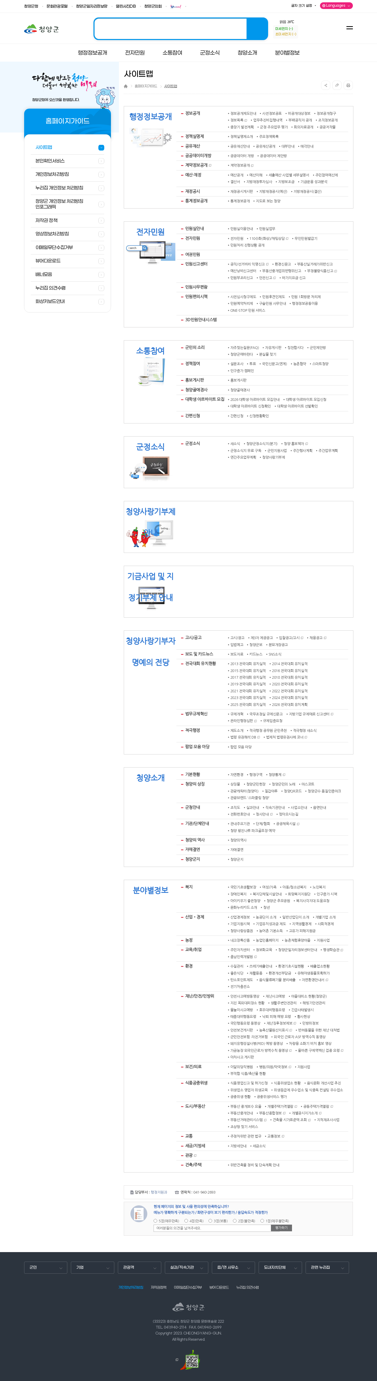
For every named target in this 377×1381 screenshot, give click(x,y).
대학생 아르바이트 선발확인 (297, 406)
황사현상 (303, 1016)
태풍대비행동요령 (243, 1016)
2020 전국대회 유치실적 (289, 684)
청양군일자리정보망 (91, 6)
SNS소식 (275, 654)
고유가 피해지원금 (302, 931)
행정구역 (255, 775)
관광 (189, 1155)
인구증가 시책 (327, 894)
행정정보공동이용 (305, 303)
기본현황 (192, 774)
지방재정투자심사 (259, 182)
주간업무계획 (328, 450)
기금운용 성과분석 (313, 182)
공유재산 (192, 146)
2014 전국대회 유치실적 (289, 664)
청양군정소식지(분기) (262, 444)
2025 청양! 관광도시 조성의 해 (181, 28)
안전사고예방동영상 (244, 996)
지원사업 (323, 940)
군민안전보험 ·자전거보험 (249, 1037)
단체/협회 (263, 824)
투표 (252, 364)
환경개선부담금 (280, 973)
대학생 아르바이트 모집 (204, 399)
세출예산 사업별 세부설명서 (289, 175)
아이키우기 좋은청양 (245, 901)
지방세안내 (238, 1146)
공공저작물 (327, 127)
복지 (189, 887)
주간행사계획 (302, 450)
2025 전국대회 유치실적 (248, 704)
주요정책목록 (268, 136)
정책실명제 (194, 136)
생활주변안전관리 (284, 1003)
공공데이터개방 (198, 156)
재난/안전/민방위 (199, 996)
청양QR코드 (292, 791)
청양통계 (275, 775)
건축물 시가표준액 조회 (290, 1120)
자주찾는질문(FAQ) (244, 347)
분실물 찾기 (267, 354)
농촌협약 (299, 364)
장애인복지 (238, 894)
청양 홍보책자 (294, 444)
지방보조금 (286, 182)
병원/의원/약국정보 (273, 1067)
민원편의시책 (196, 297)
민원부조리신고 (241, 278)
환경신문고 (283, 264)
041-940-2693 (204, 1192)
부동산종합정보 (270, 1113)
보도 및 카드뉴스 (199, 654)
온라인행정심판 (241, 721)
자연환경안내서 (313, 980)
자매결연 (192, 849)
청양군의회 (153, 6)
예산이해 (255, 175)
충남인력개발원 (241, 957)
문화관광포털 (56, 6)
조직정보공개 (327, 120)
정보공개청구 (326, 113)
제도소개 (236, 730)
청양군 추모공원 (278, 901)
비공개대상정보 (299, 113)
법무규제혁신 (196, 714)
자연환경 (236, 775)
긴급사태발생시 (302, 1010)
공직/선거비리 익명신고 (247, 264)
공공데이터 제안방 (273, 156)
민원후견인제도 (273, 297)
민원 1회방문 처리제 (306, 297)
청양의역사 (238, 840)
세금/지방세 (195, 1146)
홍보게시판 (194, 380)
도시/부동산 (195, 1106)
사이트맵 (170, 86)
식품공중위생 (196, 1083)
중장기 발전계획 (242, 127)
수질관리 (236, 966)
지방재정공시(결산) (308, 191)
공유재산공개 (265, 146)
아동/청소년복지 (294, 887)
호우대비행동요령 (272, 1010)
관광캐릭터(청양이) (244, 791)
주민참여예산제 (326, 175)
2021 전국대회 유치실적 (248, 691)
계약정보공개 (196, 165)
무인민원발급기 (306, 238)
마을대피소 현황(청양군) (309, 996)
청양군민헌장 (256, 784)
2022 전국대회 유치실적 (289, 691)
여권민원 (192, 254)
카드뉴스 (255, 654)
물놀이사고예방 (241, 1010)
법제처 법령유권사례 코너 (285, 737)
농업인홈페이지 (267, 940)
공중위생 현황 (240, 1097)
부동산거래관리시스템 (246, 1120)
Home (126, 86)
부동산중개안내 (241, 1113)
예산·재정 (193, 175)
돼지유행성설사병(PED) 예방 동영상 (256, 1043)
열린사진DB (126, 6)
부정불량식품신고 (320, 271)
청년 (266, 907)
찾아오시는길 (288, 814)
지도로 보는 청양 (268, 201)
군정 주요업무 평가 (274, 127)
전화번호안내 (240, 814)
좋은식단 (236, 973)
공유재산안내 (240, 146)
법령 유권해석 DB (243, 737)
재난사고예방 (275, 996)
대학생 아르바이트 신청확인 (250, 406)
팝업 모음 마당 (197, 747)
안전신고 (265, 278)
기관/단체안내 (197, 823)
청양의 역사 (195, 840)
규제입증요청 (272, 721)
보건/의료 (193, 1067)
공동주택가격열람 (316, 1106)
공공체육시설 (285, 824)
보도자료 (236, 654)
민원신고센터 (196, 264)
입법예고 (236, 645)
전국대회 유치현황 (200, 663)
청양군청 (31, 6)
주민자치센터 (240, 950)
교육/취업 (193, 950)
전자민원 (192, 238)
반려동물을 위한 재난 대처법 (319, 1030)
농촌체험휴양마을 (297, 940)
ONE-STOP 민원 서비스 (247, 310)
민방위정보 (310, 1023)
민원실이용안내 (241, 229)
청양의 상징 (195, 784)
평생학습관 (331, 950)
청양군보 (255, 645)
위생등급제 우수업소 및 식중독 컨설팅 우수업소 (308, 1090)
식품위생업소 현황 (287, 1083)
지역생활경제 (301, 924)
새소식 (235, 444)
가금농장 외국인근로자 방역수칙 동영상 (259, 1050)
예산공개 (236, 175)
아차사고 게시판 (242, 1057)
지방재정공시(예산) (273, 191)
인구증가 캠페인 (242, 371)
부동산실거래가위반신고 (315, 264)
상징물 (235, 784)
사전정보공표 (271, 113)
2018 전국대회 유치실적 (289, 677)
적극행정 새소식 (305, 730)
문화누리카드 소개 (243, 907)
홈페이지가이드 (146, 86)
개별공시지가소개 (305, 1113)
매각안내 (306, 146)
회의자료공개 (303, 127)
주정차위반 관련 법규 (245, 1136)
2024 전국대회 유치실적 (289, 697)
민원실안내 (194, 228)
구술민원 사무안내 (272, 303)
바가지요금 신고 (294, 278)
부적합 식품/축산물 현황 (248, 1073)
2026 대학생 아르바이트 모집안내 (255, 399)
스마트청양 (320, 364)
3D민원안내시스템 (201, 320)
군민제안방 (318, 347)
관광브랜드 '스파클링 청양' (250, 798)
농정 (189, 940)
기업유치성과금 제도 (271, 924)
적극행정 (192, 730)
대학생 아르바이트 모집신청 (306, 399)
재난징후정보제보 (280, 1023)
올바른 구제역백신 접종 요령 (319, 1050)
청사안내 (262, 814)
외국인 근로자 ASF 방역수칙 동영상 (300, 1037)
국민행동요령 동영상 (245, 1023)
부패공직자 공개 (300, 120)
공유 (325, 85)
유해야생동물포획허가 (313, 973)
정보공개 (192, 113)
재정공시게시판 (241, 191)
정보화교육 (264, 950)
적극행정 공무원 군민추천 (268, 730)
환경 (189, 966)
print (348, 85)
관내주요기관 (240, 824)
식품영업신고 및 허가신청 (249, 1083)
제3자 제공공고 (262, 638)
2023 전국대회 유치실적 (248, 697)
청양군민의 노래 (283, 784)
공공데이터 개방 (242, 156)
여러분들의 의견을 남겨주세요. (178, 1228)
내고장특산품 (240, 940)
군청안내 (192, 807)
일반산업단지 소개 (295, 917)
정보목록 (236, 120)
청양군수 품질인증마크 (324, 791)
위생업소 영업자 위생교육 (249, 1090)
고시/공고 (193, 638)
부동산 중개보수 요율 (245, 1106)
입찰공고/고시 (289, 638)
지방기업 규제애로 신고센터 (309, 714)
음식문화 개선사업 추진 (324, 1083)
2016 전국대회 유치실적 (289, 671)
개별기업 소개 (325, 917)
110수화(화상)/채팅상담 (267, 238)
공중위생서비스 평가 (272, 1097)
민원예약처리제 (241, 303)
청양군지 (192, 859)
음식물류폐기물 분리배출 (277, 980)
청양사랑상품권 (241, 931)
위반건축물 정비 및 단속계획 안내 (254, 1165)
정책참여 (192, 364)
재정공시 (192, 191)
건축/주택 (193, 1165)
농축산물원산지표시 (273, 1030)
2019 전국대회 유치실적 (248, 684)
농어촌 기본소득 (271, 931)
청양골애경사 (196, 390)
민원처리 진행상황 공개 (247, 245)
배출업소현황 (319, 966)
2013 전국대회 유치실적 (248, 664)
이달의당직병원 (241, 1067)
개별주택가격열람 (280, 1106)
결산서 (235, 182)
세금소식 (259, 1146)
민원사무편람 (196, 287)
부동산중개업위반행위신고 (281, 271)
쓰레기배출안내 (260, 966)
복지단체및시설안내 (267, 894)
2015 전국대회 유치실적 (248, 671)
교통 (189, 1136)
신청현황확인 (259, 416)
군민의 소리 (195, 347)
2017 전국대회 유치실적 (248, 677)
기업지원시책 (240, 924)
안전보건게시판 (241, 1030)
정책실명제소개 (241, 136)
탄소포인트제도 (241, 980)
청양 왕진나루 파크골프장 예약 (252, 831)
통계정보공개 (196, 201)
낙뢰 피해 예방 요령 (276, 1016)
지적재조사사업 (328, 1120)
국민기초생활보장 (243, 887)
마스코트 (307, 784)
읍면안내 (319, 807)
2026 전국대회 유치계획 (289, 704)
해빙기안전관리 (314, 1003)
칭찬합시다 (295, 347)
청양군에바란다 (241, 354)
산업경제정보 (240, 917)
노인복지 (319, 887)
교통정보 (273, 1136)
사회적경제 (326, 924)
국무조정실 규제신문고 (265, 714)
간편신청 (192, 416)
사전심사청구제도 (243, 297)
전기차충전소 (240, 986)
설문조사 (236, 364)
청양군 (41, 29)
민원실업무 (267, 229)
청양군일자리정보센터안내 (297, 950)
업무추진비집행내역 (267, 120)
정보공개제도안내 (243, 113)
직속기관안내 (275, 807)
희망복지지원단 (299, 894)
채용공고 (315, 638)
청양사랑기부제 (273, 457)
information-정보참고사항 (302, 32)
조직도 (235, 807)
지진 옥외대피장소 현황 (247, 1003)
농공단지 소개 (266, 917)
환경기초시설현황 (291, 966)
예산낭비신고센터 (243, 271)
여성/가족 (269, 887)
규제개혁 (236, 714)
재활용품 (255, 973)
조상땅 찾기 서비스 (244, 1127)
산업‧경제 (194, 917)
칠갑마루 (271, 791)
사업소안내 (299, 807)
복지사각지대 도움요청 (312, 901)
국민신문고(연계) (274, 364)
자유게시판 (273, 347)
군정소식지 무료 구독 (245, 450)
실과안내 (252, 807)
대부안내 (287, 146)
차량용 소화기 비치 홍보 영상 (310, 1043)
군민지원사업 (277, 450)
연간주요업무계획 (243, 457)
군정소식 (192, 443)
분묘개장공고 (278, 645)
